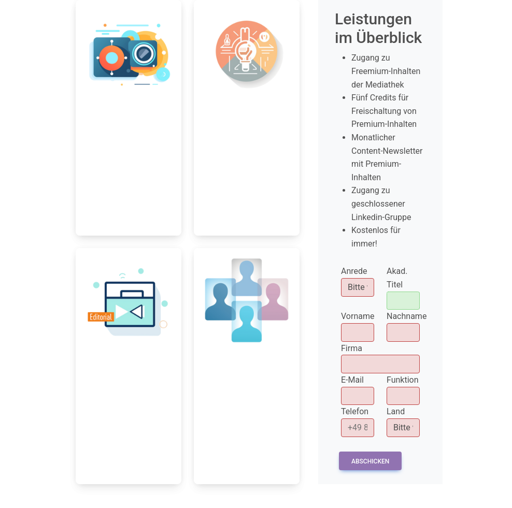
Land (396, 411)
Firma (351, 348)
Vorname (357, 316)
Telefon (354, 411)
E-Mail (352, 380)
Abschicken (370, 461)
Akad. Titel (397, 277)
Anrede (354, 271)
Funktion (403, 380)
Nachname (406, 316)
